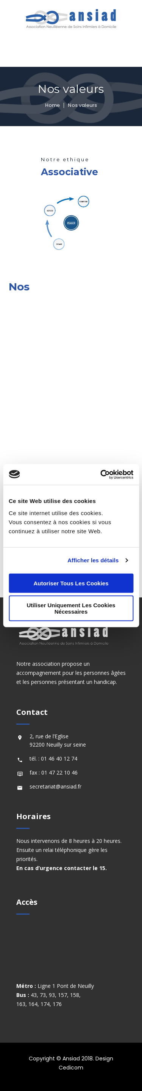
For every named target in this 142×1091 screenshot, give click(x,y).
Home (52, 105)
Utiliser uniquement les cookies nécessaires (71, 608)
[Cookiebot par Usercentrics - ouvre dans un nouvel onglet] (101, 474)
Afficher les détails (93, 560)
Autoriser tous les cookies (70, 583)
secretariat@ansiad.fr (55, 786)
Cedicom (71, 1067)
